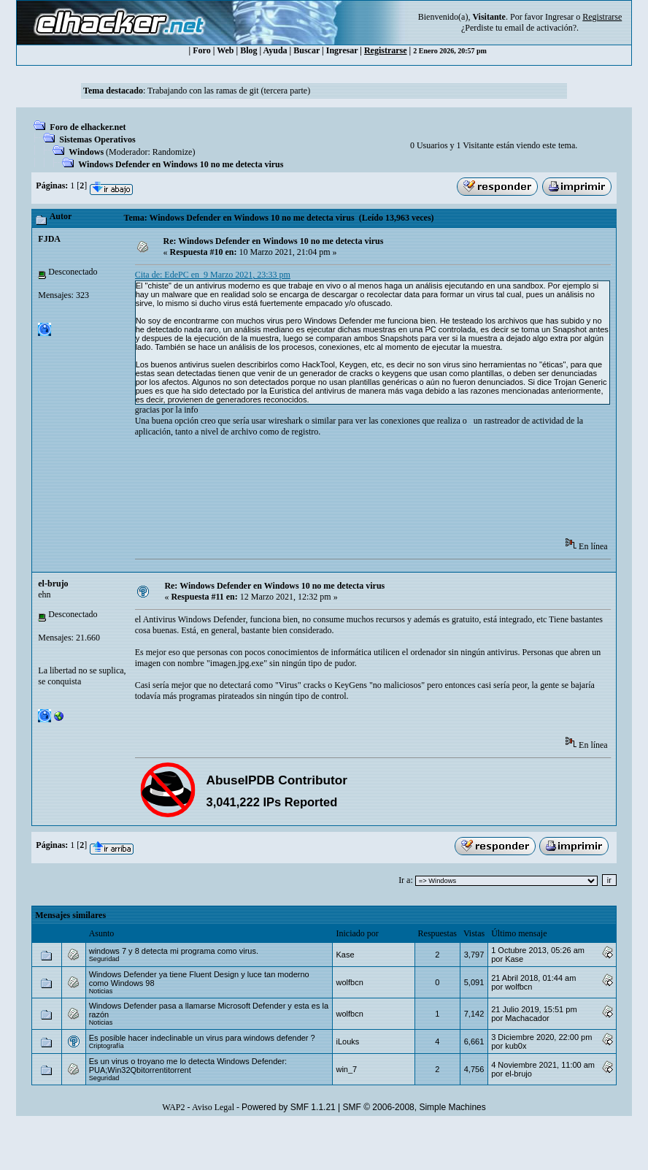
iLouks (347, 1041)
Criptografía (106, 1045)
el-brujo (53, 583)
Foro (201, 50)
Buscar (306, 50)
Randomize (173, 152)
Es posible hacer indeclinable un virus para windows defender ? (202, 1037)
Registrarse (385, 50)
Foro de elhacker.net (88, 127)
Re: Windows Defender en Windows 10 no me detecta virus (273, 241)
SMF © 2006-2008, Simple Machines (414, 1107)
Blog (248, 50)
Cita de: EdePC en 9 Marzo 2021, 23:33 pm (212, 274)
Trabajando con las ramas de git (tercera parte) (228, 90)
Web (225, 50)
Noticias (101, 991)
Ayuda (275, 50)
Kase (345, 954)
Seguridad (104, 959)
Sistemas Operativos (97, 139)
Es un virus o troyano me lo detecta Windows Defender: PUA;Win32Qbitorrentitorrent (188, 1065)
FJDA (49, 239)
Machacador (527, 1018)
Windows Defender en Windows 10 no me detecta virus (180, 164)
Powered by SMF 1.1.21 (289, 1107)
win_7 (346, 1069)
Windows (86, 152)
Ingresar (559, 17)
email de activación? (540, 28)
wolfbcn (349, 982)
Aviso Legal (213, 1107)
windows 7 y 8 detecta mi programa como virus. (173, 951)
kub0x (515, 1045)
